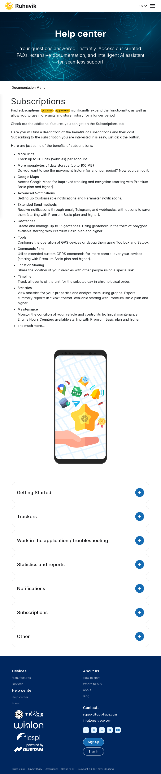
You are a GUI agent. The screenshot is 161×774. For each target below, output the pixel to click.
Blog (86, 696)
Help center (20, 697)
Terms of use (18, 769)
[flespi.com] (28, 736)
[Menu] (152, 6)
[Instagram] (110, 730)
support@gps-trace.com (100, 714)
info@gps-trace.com (97, 720)
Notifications (80, 588)
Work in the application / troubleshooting (80, 540)
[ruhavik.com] (20, 6)
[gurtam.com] (28, 725)
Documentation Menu (28, 87)
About (87, 690)
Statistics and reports (80, 564)
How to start (91, 678)
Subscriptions (80, 612)
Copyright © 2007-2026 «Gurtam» (96, 769)
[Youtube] (118, 730)
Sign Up (93, 742)
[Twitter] (94, 730)
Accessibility (51, 769)
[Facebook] (86, 730)
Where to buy (92, 684)
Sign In (93, 751)
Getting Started (80, 492)
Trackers (80, 516)
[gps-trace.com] (28, 714)
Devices (17, 684)
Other (80, 636)
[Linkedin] (102, 730)
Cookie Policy (67, 769)
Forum (16, 703)
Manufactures (21, 678)
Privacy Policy (35, 769)
